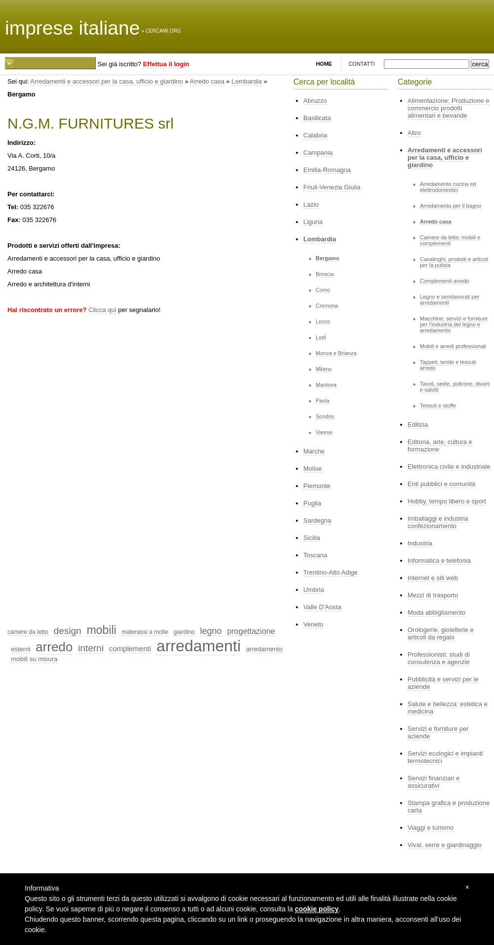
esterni (20, 649)
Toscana (315, 555)
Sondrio (325, 416)
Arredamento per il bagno (450, 206)
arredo (54, 646)
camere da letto (27, 632)
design (68, 631)
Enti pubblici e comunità (441, 484)
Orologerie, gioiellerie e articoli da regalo (441, 633)
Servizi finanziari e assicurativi (434, 781)
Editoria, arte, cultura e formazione (440, 445)
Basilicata (317, 118)
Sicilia (311, 537)
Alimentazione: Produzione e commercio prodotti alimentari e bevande (449, 108)
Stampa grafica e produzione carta (449, 806)
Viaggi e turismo (430, 827)
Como (323, 290)
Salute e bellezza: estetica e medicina (448, 707)
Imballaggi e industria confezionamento (438, 522)
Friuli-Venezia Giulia (332, 187)
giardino (184, 632)
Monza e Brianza (336, 353)
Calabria (315, 135)
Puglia (312, 503)
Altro (414, 132)
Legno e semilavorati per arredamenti (449, 300)
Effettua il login (166, 64)
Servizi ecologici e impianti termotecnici (445, 757)
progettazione (251, 631)
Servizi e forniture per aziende (438, 732)
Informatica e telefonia (439, 560)
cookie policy (317, 909)
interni (91, 648)
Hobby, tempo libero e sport (447, 501)
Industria (420, 543)
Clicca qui (102, 310)
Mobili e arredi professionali (453, 346)
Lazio (311, 204)
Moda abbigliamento (436, 612)
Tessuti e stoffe (438, 405)
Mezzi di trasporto (433, 595)
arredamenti (199, 646)
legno (211, 631)
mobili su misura (34, 659)
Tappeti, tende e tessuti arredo (448, 365)
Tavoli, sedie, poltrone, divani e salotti (455, 387)
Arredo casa (207, 81)
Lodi (321, 337)
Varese (324, 432)
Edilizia (418, 424)
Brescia (325, 274)
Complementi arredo (444, 281)
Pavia (322, 401)
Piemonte (316, 486)
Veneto (313, 624)
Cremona (327, 306)
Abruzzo (315, 100)
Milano (323, 369)
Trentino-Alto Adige (330, 572)
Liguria (313, 221)
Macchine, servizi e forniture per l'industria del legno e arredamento (454, 324)
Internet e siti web (433, 578)
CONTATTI (361, 64)
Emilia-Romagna (327, 170)
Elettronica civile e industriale (449, 466)
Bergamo (327, 258)
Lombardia (247, 81)
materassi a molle (145, 632)
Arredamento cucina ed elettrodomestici (448, 187)
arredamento (264, 649)
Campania (317, 152)
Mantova (326, 385)
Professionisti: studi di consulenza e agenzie (439, 658)
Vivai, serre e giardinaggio (445, 845)
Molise (312, 468)
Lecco (323, 321)
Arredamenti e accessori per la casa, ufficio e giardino (106, 81)
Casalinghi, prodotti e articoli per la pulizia (454, 262)
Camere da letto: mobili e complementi (450, 240)
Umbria (313, 589)
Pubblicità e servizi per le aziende (443, 682)
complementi (130, 648)
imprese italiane (72, 28)
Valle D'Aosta (322, 607)
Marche (314, 451)
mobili (101, 630)
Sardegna (317, 520)
